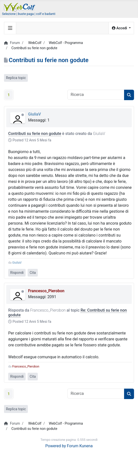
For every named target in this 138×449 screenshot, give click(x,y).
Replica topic (16, 78)
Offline (22, 114)
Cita (33, 273)
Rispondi (17, 273)
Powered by (55, 446)
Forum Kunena (80, 446)
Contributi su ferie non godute (34, 133)
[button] (121, 28)
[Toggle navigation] (10, 28)
